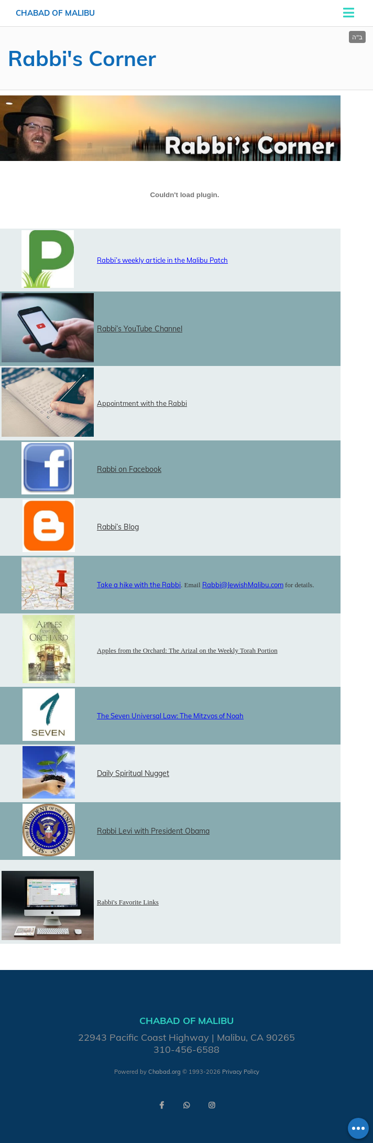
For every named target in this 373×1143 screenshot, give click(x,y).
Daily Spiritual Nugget (133, 773)
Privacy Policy (240, 1071)
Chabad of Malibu (55, 13)
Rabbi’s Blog (118, 527)
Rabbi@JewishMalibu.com (242, 584)
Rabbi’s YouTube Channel (139, 328)
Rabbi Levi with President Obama (153, 831)
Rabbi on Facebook (129, 469)
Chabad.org (164, 1071)
